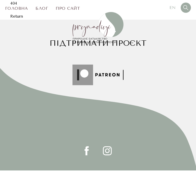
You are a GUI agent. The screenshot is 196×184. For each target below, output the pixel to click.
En (172, 7)
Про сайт (68, 8)
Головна (16, 8)
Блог (41, 8)
